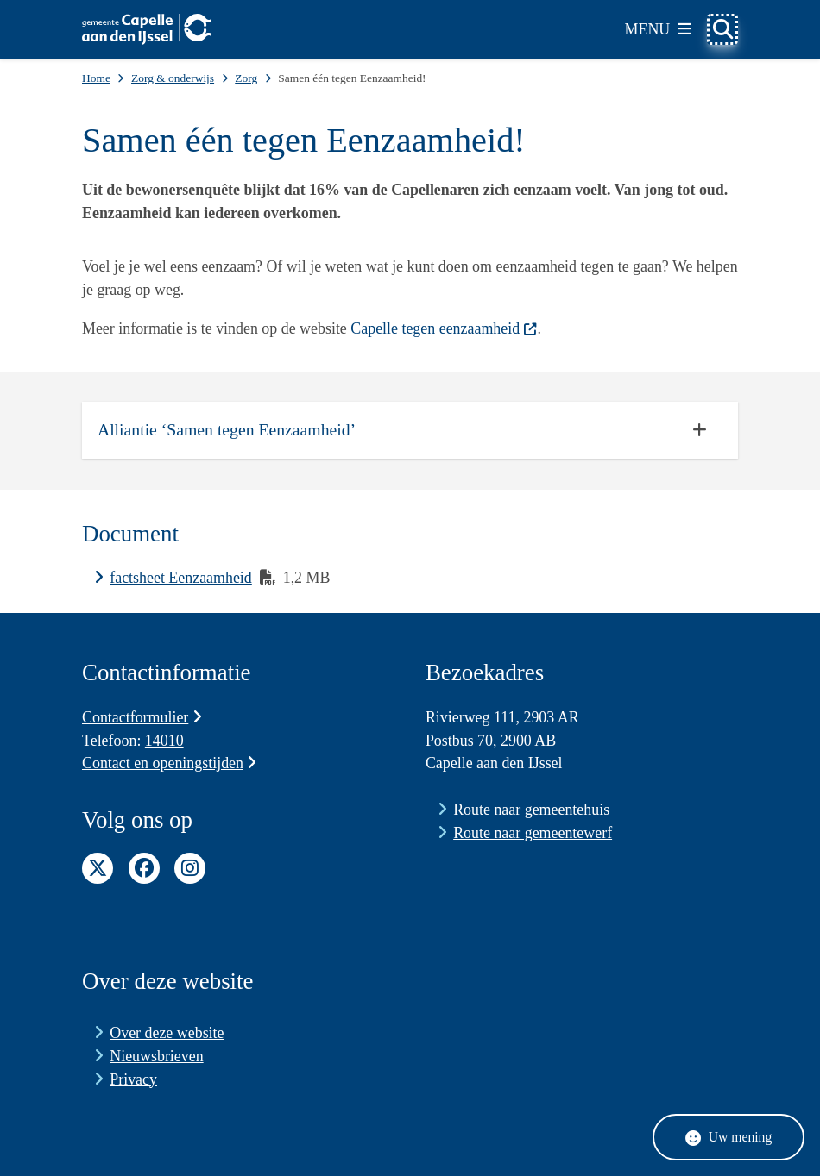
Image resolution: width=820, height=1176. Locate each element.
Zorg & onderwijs (172, 78)
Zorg (246, 78)
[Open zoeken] (722, 29)
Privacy (133, 1079)
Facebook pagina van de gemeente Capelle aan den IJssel (144, 868)
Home (96, 78)
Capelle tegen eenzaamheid (443, 328)
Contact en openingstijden (169, 763)
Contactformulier (142, 717)
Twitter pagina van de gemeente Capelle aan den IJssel (97, 868)
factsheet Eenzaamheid (181, 577)
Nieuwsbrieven (156, 1056)
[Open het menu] (658, 29)
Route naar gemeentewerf (532, 832)
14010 (164, 740)
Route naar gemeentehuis (531, 809)
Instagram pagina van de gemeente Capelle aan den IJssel (189, 868)
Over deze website (167, 1033)
